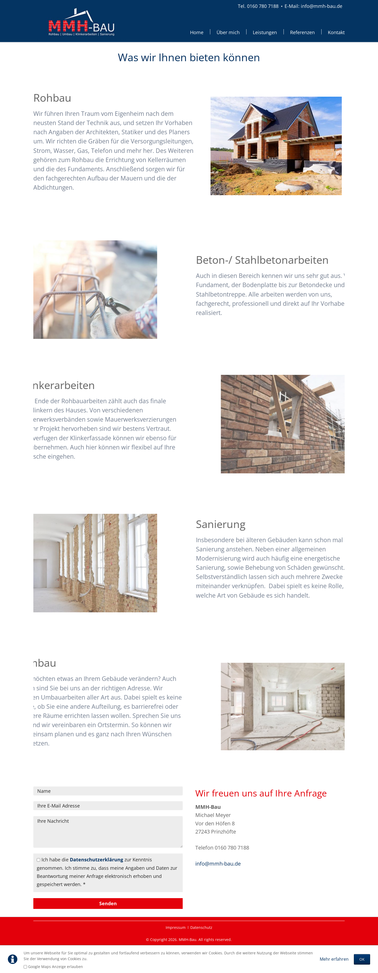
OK (362, 959)
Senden (108, 903)
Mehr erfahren (334, 959)
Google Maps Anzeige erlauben (55, 966)
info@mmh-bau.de (218, 863)
